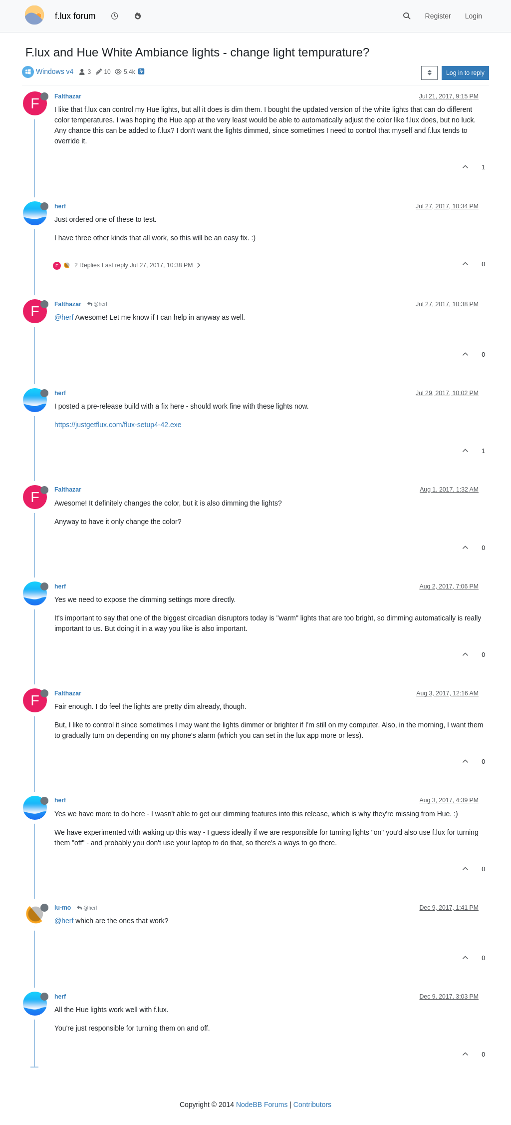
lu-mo (62, 907)
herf (60, 206)
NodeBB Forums (261, 1105)
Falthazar (67, 96)
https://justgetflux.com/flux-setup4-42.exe (117, 425)
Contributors (312, 1105)
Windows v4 (54, 71)
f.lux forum (75, 16)
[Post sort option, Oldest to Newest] (429, 73)
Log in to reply (465, 72)
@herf (97, 304)
